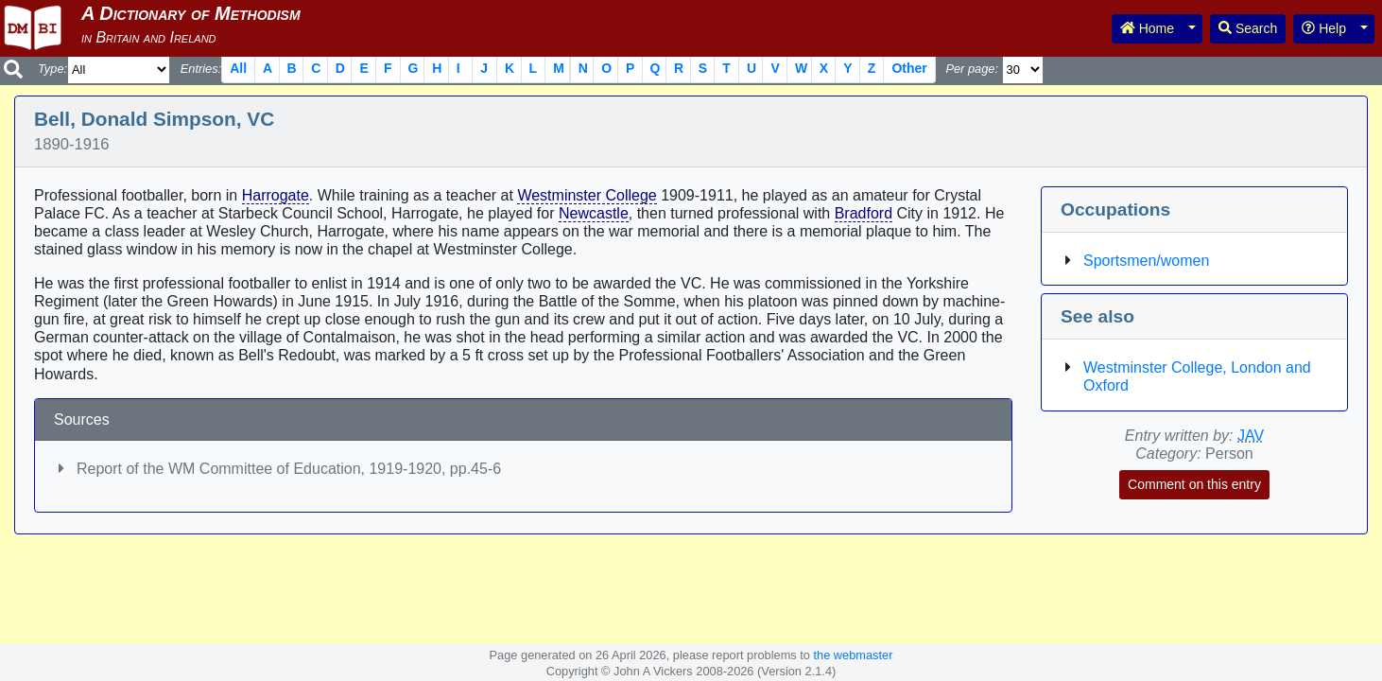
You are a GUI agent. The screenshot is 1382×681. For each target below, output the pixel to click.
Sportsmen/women (1146, 261)
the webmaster (852, 655)
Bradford (863, 213)
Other (908, 68)
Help (1324, 28)
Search (1247, 28)
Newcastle (594, 213)
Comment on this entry (1194, 484)
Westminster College (586, 195)
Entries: (201, 68)
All (238, 68)
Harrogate (275, 195)
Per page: (971, 68)
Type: (52, 68)
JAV (1250, 436)
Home (1147, 28)
